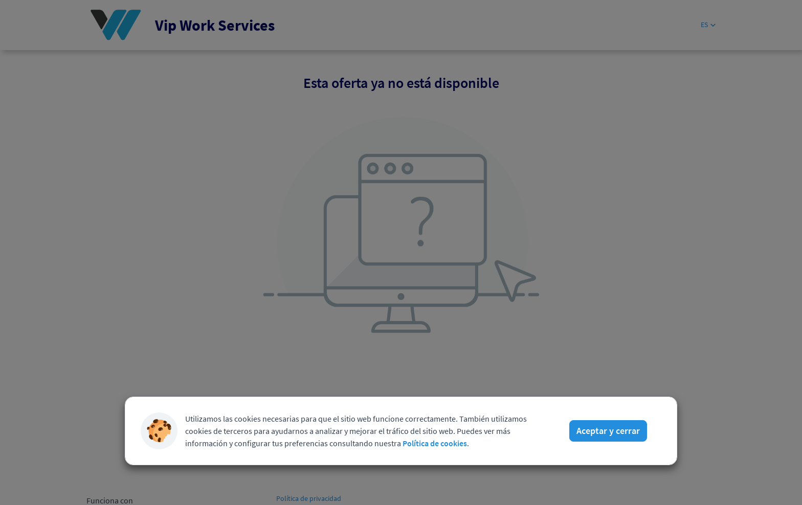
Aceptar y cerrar (608, 431)
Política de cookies (435, 443)
